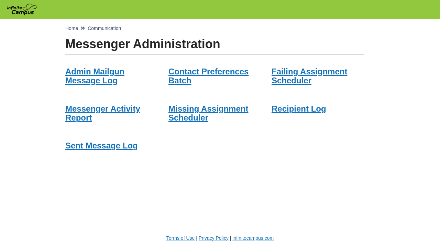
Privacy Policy (214, 238)
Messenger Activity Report (102, 113)
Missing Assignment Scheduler (208, 113)
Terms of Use (180, 238)
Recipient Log (299, 108)
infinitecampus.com (253, 238)
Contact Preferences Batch (208, 76)
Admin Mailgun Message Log (94, 76)
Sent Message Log (101, 145)
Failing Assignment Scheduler (309, 76)
